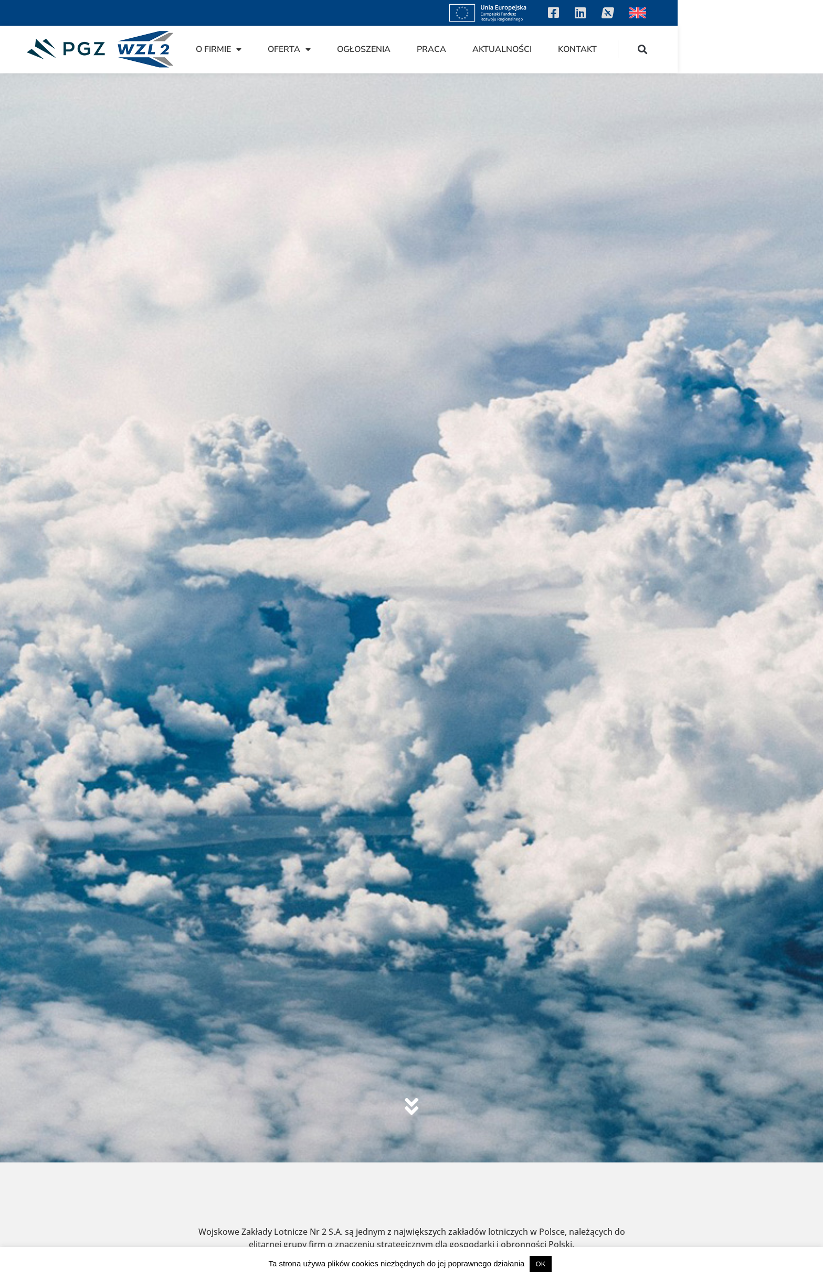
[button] (788, 49)
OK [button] (541, 1264)
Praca (577, 49)
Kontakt (722, 49)
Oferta (434, 49)
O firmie (364, 49)
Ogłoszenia (509, 49)
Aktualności (647, 49)
